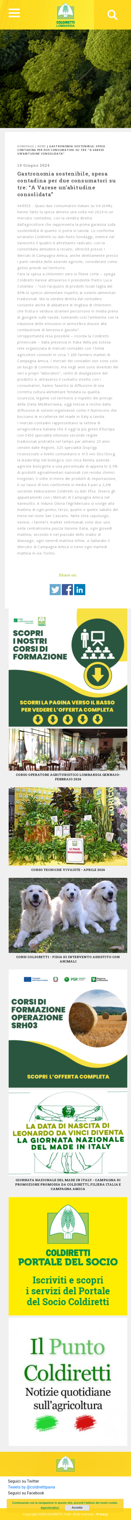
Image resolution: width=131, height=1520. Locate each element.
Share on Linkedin (79, 589)
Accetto (77, 1507)
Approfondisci (50, 1507)
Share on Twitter (55, 589)
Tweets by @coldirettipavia (31, 1487)
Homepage (25, 146)
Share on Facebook (67, 589)
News (42, 146)
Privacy (102, 1514)
